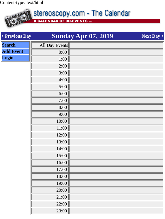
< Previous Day (16, 36)
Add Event (12, 51)
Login (8, 57)
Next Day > (153, 36)
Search (9, 45)
